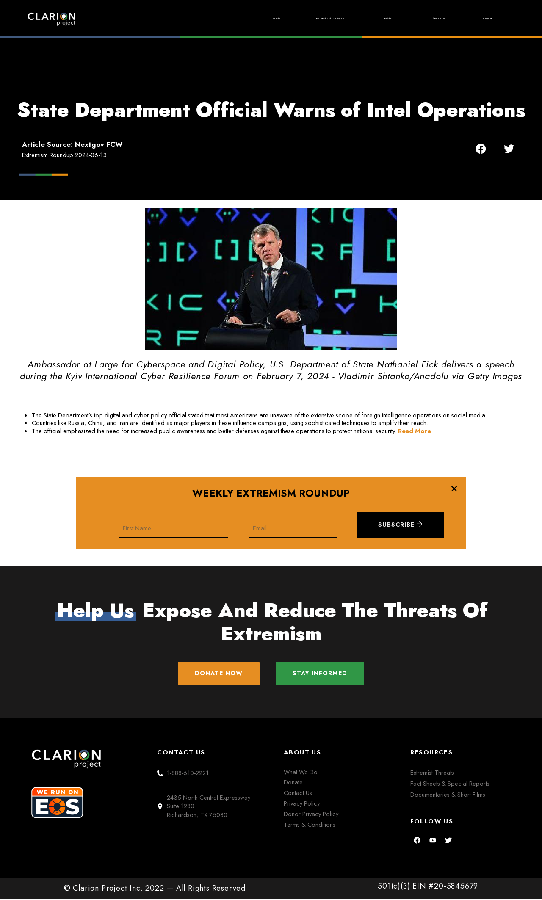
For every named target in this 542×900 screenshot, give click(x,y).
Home (207, 18)
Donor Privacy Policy (311, 815)
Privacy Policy (302, 804)
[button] (481, 148)
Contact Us (298, 794)
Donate (480, 18)
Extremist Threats (432, 773)
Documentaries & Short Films (447, 795)
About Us (419, 18)
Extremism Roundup (283, 18)
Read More (414, 430)
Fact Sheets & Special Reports (449, 784)
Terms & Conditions (309, 825)
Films (360, 18)
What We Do (301, 773)
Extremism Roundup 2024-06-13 (64, 154)
